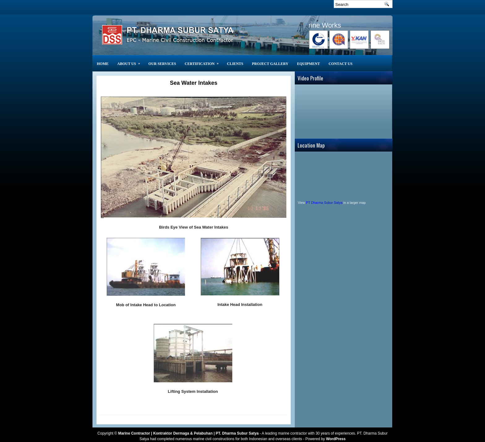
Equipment (308, 64)
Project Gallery (270, 64)
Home (103, 64)
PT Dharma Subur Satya (324, 202)
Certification (204, 60)
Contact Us (340, 64)
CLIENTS (235, 64)
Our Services (162, 64)
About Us (130, 60)
